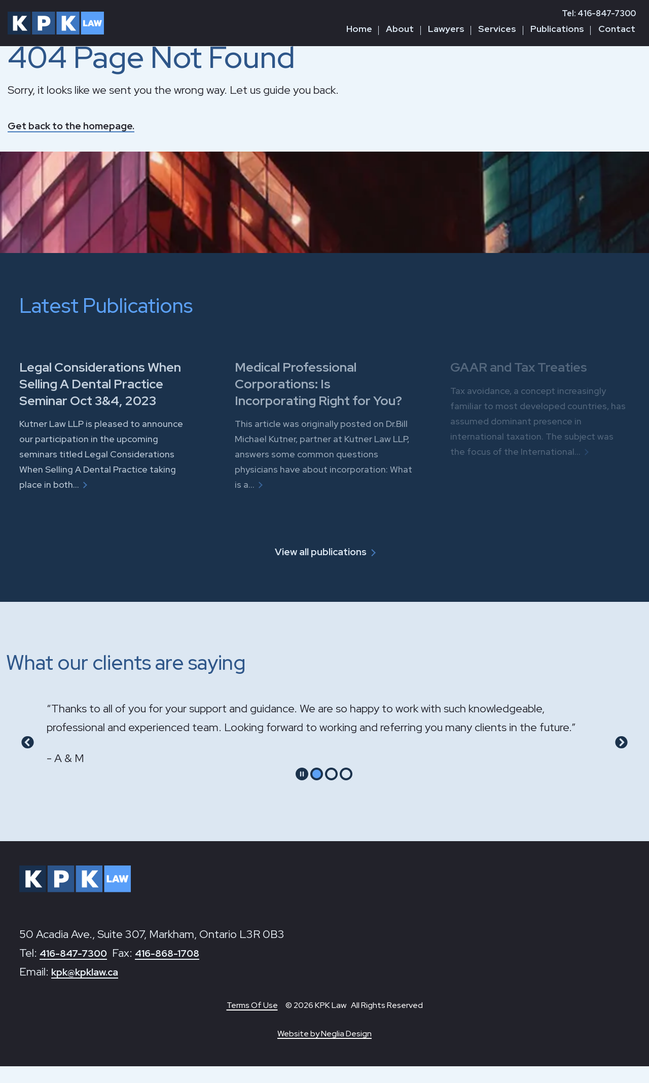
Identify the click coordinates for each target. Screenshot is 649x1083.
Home (359, 28)
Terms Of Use (252, 1022)
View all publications (320, 568)
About (400, 28)
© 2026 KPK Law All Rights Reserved (354, 1022)
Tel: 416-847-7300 (599, 13)
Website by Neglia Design (324, 1050)
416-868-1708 (181, 969)
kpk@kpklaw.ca (89, 988)
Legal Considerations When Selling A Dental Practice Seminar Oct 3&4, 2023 (108, 383)
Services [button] (497, 28)
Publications (557, 28)
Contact (616, 28)
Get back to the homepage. (79, 125)
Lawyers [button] (446, 28)
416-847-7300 (78, 969)
